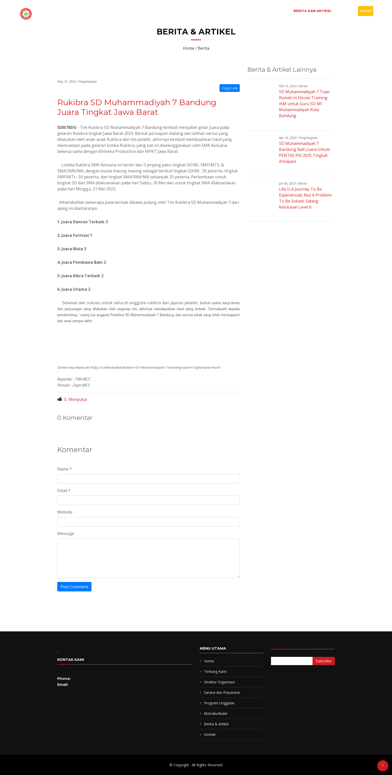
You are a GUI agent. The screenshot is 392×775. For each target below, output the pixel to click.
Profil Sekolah (246, 11)
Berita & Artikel (216, 724)
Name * (64, 469)
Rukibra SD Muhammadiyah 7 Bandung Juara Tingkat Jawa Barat (136, 107)
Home (219, 11)
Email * (63, 490)
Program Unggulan (219, 703)
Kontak (346, 11)
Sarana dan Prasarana (222, 692)
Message (65, 533)
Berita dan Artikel (313, 11)
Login (365, 11)
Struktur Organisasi (219, 682)
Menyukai (72, 399)
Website (64, 512)
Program (277, 11)
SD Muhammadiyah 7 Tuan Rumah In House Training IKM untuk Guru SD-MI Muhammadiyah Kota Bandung (304, 103)
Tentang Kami (215, 671)
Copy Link (230, 88)
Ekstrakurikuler (216, 713)
